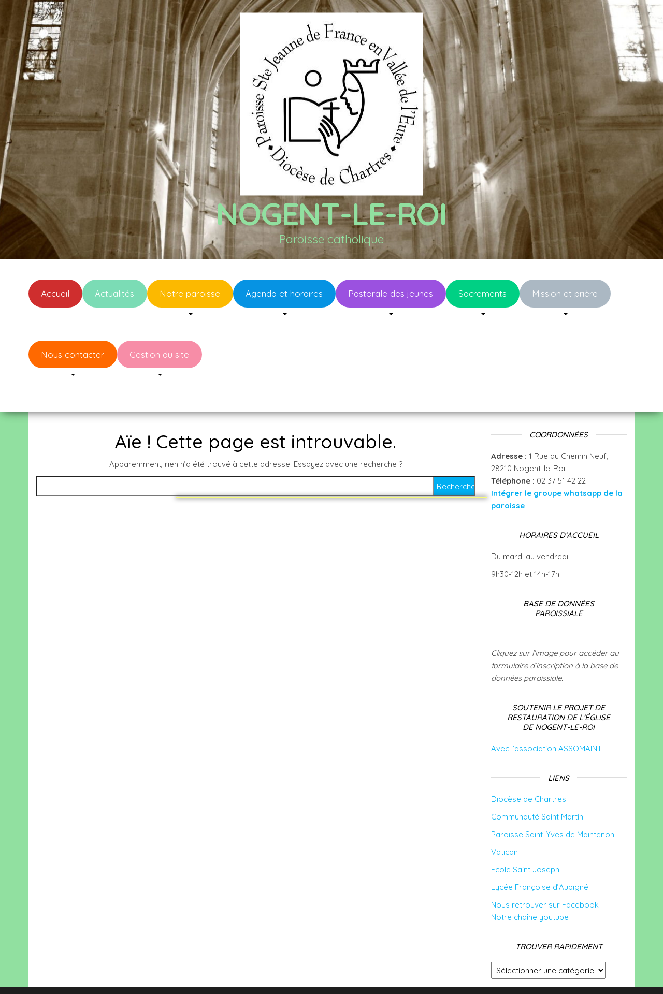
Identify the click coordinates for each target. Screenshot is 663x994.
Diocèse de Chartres (528, 768)
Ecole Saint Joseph (525, 838)
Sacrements (482, 293)
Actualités (114, 293)
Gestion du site (159, 354)
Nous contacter (72, 354)
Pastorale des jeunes (390, 293)
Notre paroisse (190, 293)
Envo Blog (413, 972)
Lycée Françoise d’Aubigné (539, 856)
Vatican (504, 821)
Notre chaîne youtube (530, 886)
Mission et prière (565, 293)
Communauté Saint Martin (537, 786)
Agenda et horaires (284, 293)
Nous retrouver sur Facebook (545, 874)
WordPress (338, 972)
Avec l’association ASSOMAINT (546, 717)
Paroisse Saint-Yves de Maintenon (552, 803)
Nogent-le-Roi (331, 213)
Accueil (55, 293)
